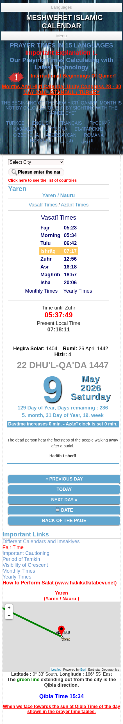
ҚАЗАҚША (24, 129)
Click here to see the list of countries (42, 180)
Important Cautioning (26, 553)
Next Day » (64, 499)
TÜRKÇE (15, 123)
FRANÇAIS (70, 123)
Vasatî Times (43, 205)
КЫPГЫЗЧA (55, 129)
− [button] (9, 615)
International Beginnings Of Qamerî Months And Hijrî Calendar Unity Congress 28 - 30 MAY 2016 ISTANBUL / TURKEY (61, 84)
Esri (83, 669)
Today (64, 489)
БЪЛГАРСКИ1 (88, 129)
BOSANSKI (41, 140)
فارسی (67, 140)
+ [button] (9, 608)
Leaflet (56, 669)
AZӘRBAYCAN (61, 135)
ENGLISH (42, 123)
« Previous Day (64, 479)
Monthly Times (41, 291)
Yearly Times (77, 291)
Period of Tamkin (21, 559)
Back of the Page (64, 520)
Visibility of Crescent (25, 565)
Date (64, 510)
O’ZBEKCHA (26, 135)
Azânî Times (74, 205)
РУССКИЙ (100, 123)
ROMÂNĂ (94, 135)
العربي (87, 140)
